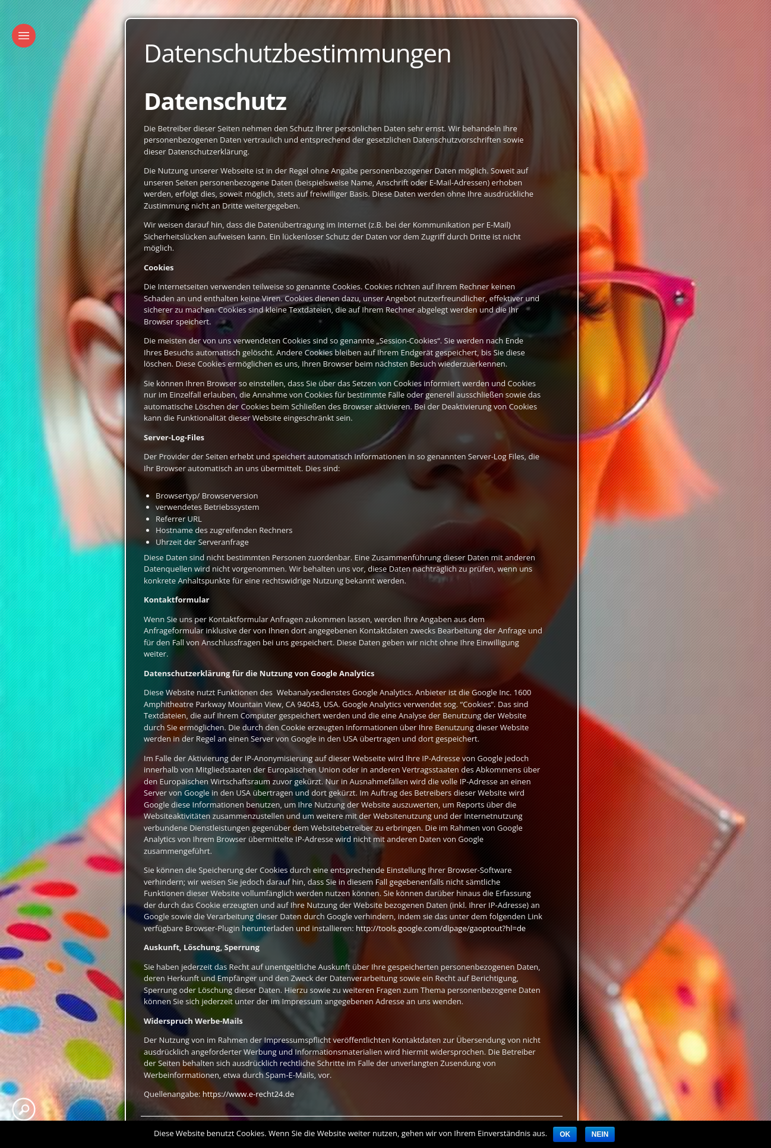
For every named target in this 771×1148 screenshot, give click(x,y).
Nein (600, 1134)
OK (565, 1134)
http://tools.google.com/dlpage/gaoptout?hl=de (441, 928)
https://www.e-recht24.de (248, 1094)
